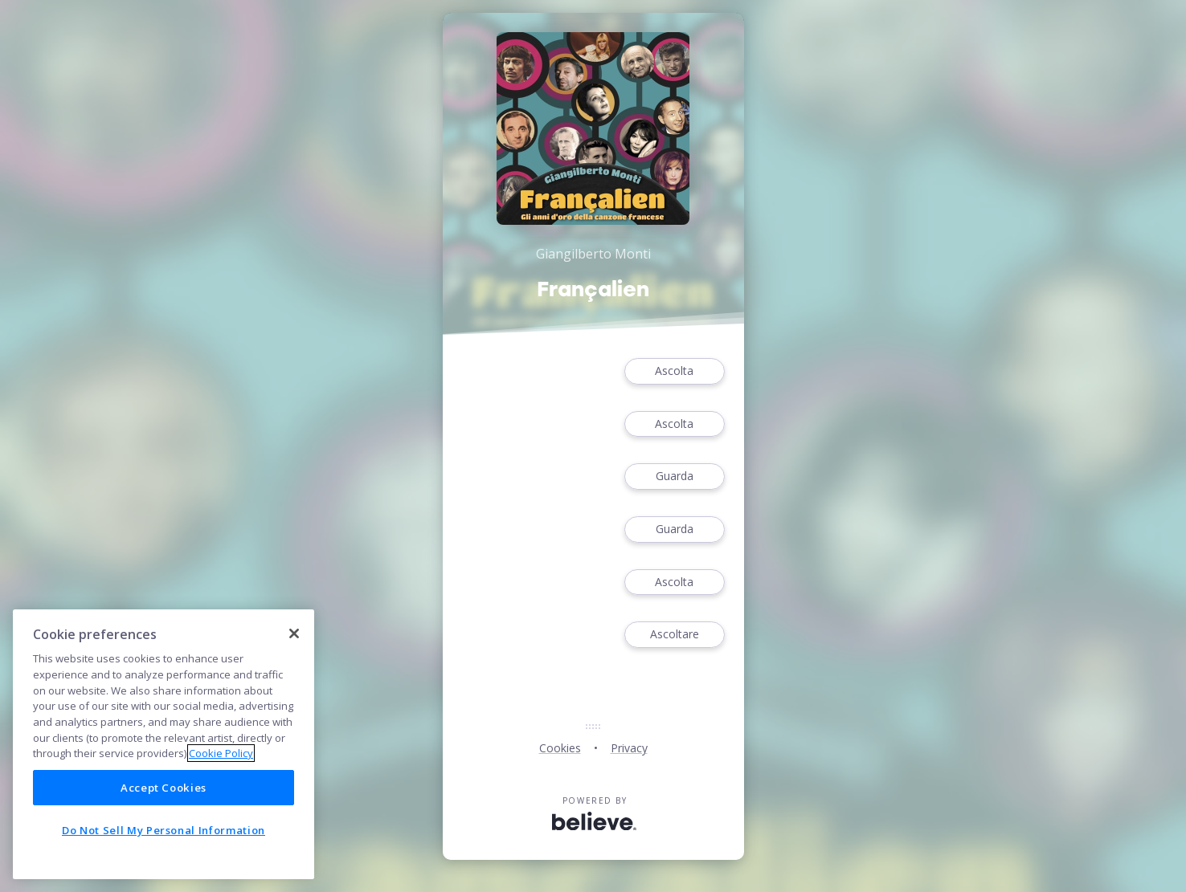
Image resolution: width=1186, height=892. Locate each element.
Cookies (560, 748)
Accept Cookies (164, 787)
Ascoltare (674, 634)
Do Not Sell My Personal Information (163, 830)
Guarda (674, 476)
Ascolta (674, 371)
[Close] (294, 633)
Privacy (629, 748)
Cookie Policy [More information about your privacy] (221, 753)
